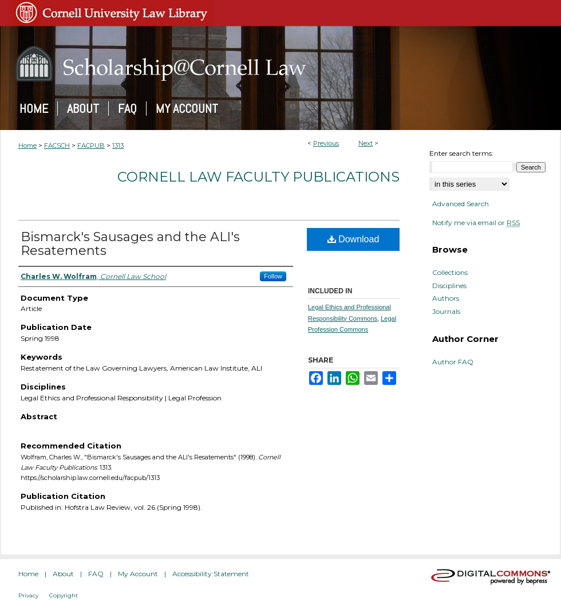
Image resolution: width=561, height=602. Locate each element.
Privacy (28, 595)
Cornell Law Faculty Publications (258, 176)
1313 (118, 145)
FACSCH (57, 145)
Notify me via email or (476, 223)
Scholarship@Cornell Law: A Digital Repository (280, 63)
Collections (450, 273)
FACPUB (91, 145)
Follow (273, 276)
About (63, 573)
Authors (445, 298)
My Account (138, 573)
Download (353, 239)
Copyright (63, 595)
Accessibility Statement (210, 573)
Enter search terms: (461, 153)
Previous (326, 143)
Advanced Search (460, 203)
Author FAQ (452, 362)
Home (27, 145)
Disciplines (449, 286)
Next (365, 143)
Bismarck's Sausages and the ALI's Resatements (130, 243)
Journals (446, 312)
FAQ (96, 573)
